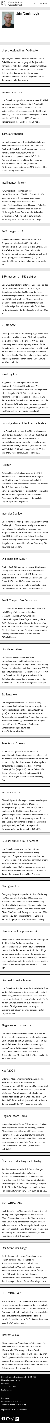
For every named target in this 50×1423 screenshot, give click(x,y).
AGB (13, 1410)
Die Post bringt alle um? (16, 980)
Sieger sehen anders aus (16, 1025)
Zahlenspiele (9, 694)
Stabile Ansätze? (12, 649)
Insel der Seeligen (12, 513)
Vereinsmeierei (11, 792)
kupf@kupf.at (6, 1390)
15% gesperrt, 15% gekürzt (19, 276)
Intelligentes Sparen (14, 182)
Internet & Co (10, 1335)
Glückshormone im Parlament (20, 841)
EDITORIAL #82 (12, 1203)
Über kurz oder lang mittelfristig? (22, 1161)
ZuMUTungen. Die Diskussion (19, 600)
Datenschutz (22, 1410)
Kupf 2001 (8, 1070)
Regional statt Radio (14, 1116)
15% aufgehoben (12, 134)
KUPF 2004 (9, 325)
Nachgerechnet (11, 886)
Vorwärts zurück (12, 92)
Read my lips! (10, 374)
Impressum (5, 1410)
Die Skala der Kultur (14, 559)
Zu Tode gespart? (12, 231)
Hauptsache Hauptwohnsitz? (19, 931)
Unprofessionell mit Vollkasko (20, 50)
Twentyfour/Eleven (13, 743)
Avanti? (6, 465)
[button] (35, 4)
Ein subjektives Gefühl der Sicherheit (24, 423)
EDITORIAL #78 (12, 1293)
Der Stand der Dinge (14, 1248)
